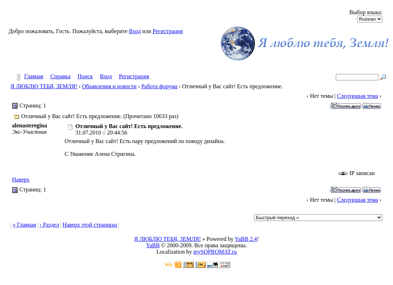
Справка (60, 77)
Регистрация (167, 31)
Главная (34, 77)
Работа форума (159, 86)
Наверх (20, 179)
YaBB (153, 245)
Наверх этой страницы (90, 225)
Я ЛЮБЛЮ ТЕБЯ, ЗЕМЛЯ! (44, 86)
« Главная (24, 225)
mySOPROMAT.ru (215, 252)
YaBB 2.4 (246, 239)
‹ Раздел (49, 225)
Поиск (85, 77)
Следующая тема (357, 96)
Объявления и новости (109, 86)
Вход (135, 31)
